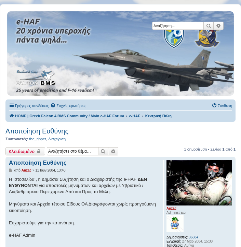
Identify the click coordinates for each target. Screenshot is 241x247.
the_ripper (37, 139)
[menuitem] (68, 106)
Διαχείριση (57, 139)
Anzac (171, 208)
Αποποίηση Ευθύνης (36, 131)
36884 (193, 237)
